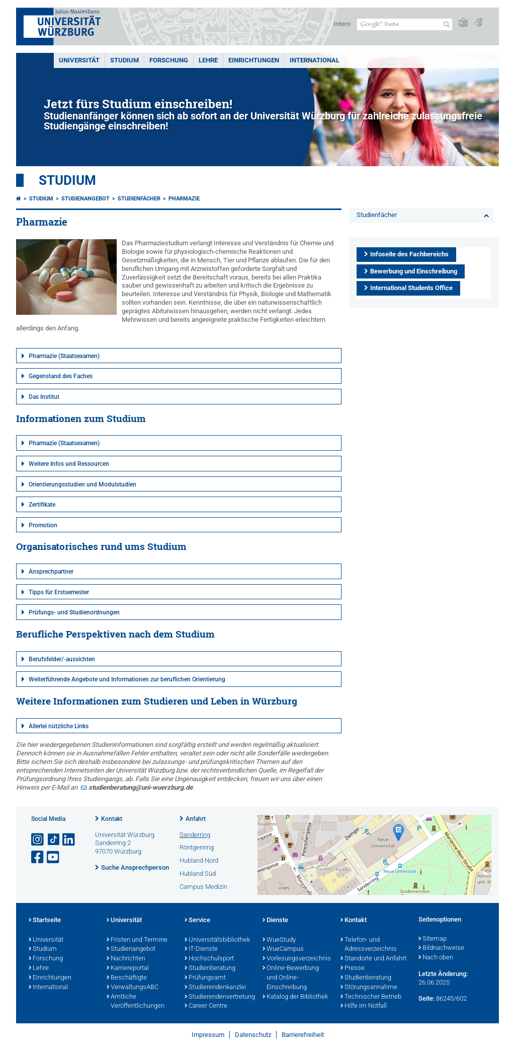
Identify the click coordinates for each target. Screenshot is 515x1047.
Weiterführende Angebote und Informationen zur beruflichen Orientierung (127, 679)
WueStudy (279, 940)
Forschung (168, 60)
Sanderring (195, 835)
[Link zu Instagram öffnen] (38, 840)
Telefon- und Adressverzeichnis (368, 945)
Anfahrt (196, 818)
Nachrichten (126, 958)
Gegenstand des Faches (61, 376)
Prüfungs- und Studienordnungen (74, 612)
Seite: (426, 998)
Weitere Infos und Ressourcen (69, 463)
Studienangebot (85, 198)
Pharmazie (184, 198)
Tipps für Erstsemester (59, 592)
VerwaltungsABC (132, 987)
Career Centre (206, 1006)
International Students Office (411, 288)
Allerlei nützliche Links (59, 726)
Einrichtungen (253, 60)
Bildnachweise (441, 948)
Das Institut (44, 396)
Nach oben (435, 957)
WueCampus (283, 949)
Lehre (208, 60)
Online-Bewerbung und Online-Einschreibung (291, 978)
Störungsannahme (368, 987)
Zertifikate (42, 504)
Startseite (45, 920)
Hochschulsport (209, 958)
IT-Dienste (201, 949)
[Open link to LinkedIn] (69, 840)
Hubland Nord (199, 860)
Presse (352, 968)
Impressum (208, 1034)
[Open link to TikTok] (54, 840)
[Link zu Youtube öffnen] (54, 857)
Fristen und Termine (137, 940)
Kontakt (111, 818)
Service (197, 920)
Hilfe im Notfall (363, 1006)
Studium (124, 60)
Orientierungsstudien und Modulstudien (82, 484)
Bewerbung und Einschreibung (413, 271)
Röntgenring (197, 847)
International (314, 60)
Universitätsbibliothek (217, 940)
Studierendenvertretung (218, 997)
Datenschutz (253, 1034)
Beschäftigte (127, 978)
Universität (79, 60)
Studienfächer (139, 198)
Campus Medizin (203, 886)
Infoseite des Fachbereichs (409, 254)
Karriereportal (128, 968)
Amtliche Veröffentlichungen (135, 1002)
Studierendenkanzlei (215, 987)
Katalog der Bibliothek (295, 997)
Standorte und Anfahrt (373, 958)
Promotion (43, 525)
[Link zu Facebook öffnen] (38, 857)
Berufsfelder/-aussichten (62, 659)
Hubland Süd (198, 873)
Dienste (275, 920)
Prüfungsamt (205, 978)
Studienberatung (210, 968)
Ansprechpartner (51, 571)
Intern (342, 24)
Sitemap (432, 939)
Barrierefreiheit (303, 1034)
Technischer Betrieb (370, 997)
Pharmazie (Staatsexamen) (64, 356)
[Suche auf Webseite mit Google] (404, 24)
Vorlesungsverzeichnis (296, 958)
